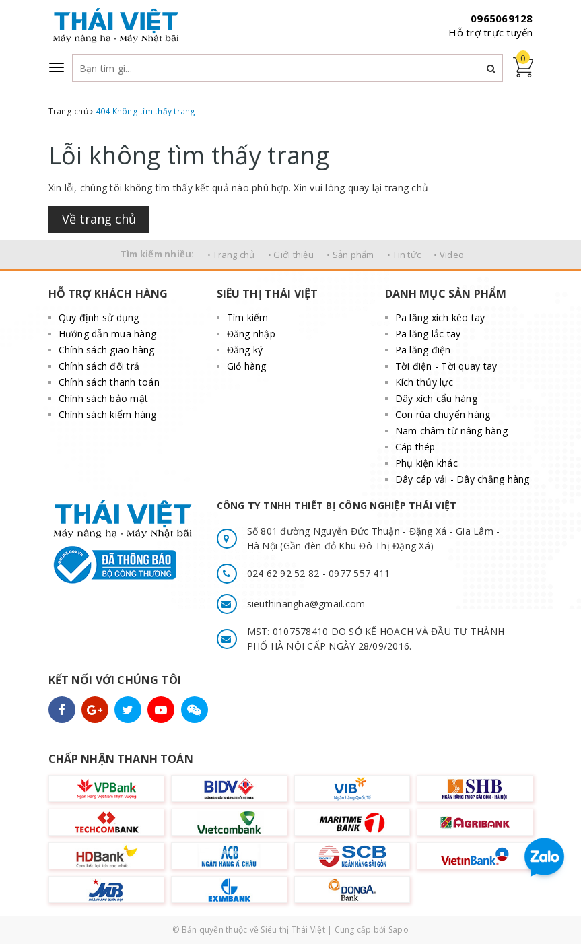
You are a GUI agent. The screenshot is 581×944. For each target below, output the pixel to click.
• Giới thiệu (291, 254)
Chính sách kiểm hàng (108, 414)
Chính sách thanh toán (109, 382)
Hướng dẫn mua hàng (108, 333)
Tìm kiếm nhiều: (158, 254)
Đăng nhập (251, 333)
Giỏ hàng (247, 366)
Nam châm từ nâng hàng (451, 430)
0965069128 (502, 18)
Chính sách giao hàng (107, 349)
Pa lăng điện (423, 349)
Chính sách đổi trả (99, 366)
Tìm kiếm (248, 317)
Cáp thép (415, 446)
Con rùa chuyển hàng (443, 414)
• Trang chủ (231, 254)
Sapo (398, 929)
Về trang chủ (99, 219)
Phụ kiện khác (426, 463)
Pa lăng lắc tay (428, 333)
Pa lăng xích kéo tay (440, 317)
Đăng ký (245, 349)
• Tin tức (404, 254)
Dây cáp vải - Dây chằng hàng (462, 479)
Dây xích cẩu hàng (436, 398)
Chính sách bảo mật (104, 398)
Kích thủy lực (424, 382)
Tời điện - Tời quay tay (446, 366)
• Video (449, 254)
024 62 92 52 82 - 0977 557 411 (318, 573)
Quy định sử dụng (99, 317)
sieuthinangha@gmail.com (306, 603)
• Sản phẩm (350, 254)
